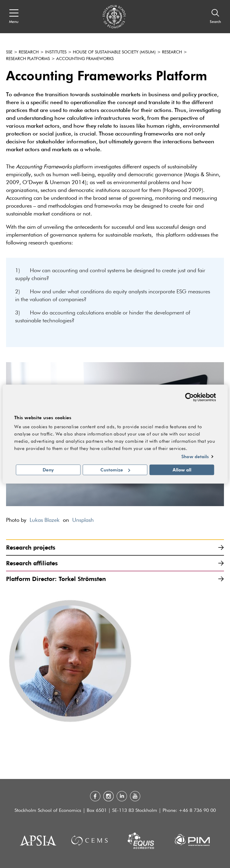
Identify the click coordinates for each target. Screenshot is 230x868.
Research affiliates (115, 563)
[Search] (215, 16)
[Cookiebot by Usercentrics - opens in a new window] (189, 397)
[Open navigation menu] (13, 16)
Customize (115, 470)
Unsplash (83, 520)
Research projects (115, 547)
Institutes (55, 52)
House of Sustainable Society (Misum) (114, 52)
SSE (9, 52)
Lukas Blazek (45, 520)
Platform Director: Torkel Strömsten (115, 578)
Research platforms (28, 59)
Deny (48, 470)
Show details (195, 457)
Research (29, 52)
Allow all (182, 470)
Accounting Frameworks (85, 59)
